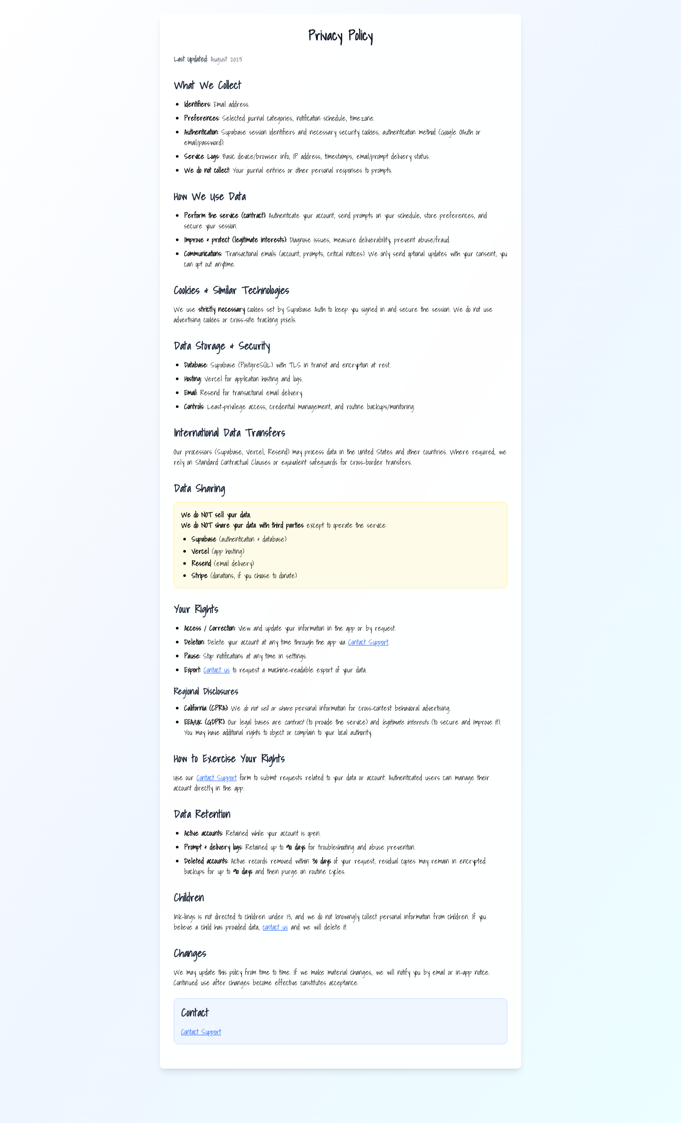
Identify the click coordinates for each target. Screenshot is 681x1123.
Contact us (217, 670)
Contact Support (368, 642)
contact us (275, 927)
